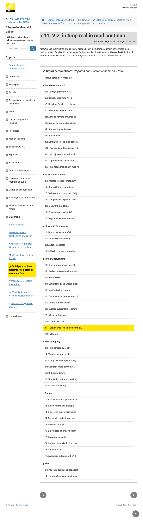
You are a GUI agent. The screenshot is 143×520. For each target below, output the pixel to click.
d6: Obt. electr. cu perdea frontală (61, 296)
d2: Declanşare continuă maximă (61, 271)
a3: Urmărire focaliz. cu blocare (60, 104)
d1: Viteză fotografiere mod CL (60, 265)
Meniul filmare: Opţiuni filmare (21, 257)
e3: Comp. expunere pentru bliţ (60, 360)
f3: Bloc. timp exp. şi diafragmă (60, 412)
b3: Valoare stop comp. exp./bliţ (61, 193)
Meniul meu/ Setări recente (21, 305)
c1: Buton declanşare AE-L (58, 232)
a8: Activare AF (52, 135)
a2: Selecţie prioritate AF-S (58, 98)
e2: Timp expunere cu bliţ (57, 354)
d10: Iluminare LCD (54, 321)
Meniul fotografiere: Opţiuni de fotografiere (20, 245)
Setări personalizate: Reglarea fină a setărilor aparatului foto (21, 269)
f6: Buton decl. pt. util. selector (60, 430)
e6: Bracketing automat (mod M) (61, 379)
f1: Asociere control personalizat (61, 399)
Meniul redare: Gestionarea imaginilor (20, 234)
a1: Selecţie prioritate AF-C (58, 91)
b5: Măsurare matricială (57, 206)
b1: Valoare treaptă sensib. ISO (60, 181)
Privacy (11, 505)
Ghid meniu (83, 20)
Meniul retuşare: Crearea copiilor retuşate (21, 294)
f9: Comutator (53, 449)
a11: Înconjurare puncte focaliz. (61, 154)
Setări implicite (16, 224)
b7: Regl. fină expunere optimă (60, 218)
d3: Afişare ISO (52, 277)
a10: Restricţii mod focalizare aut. (62, 148)
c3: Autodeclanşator (55, 245)
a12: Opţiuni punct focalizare (59, 160)
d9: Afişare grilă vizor (55, 315)
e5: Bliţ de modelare (55, 373)
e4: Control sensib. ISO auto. (60, 366)
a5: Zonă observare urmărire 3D (61, 116)
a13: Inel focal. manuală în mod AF (62, 167)
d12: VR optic (51, 334)
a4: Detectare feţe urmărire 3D (60, 110)
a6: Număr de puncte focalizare (60, 123)
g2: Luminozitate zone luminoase (61, 476)
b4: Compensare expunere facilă (61, 199)
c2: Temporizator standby (57, 238)
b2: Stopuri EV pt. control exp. (60, 187)
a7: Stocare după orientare (58, 129)
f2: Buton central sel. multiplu (59, 405)
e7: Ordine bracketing (55, 385)
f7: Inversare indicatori (56, 437)
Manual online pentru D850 (61, 20)
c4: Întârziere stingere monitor (60, 251)
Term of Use (23, 505)
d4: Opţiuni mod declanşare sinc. (61, 284)
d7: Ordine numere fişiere (57, 302)
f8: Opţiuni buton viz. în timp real (61, 443)
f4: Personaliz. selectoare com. (60, 418)
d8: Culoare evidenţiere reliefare (61, 309)
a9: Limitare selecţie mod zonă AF (62, 142)
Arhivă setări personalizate (58, 77)
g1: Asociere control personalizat (61, 470)
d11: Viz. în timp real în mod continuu (63, 327)
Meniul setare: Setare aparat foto (20, 283)
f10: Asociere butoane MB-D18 (60, 456)
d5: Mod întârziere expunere (59, 290)
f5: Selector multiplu (55, 424)
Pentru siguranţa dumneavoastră (17, 67)
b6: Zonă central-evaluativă (58, 212)
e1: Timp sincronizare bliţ (57, 348)
